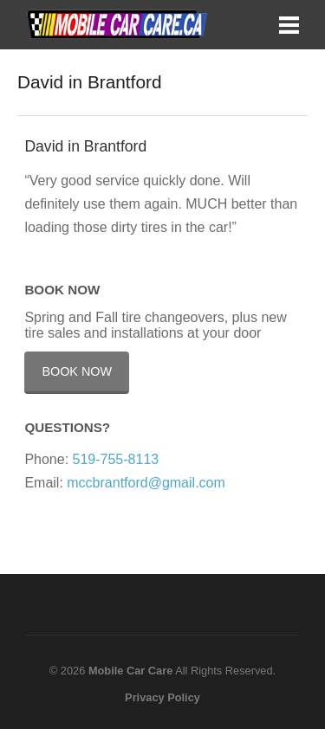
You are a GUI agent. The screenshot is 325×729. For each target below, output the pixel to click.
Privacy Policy (162, 697)
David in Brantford (85, 146)
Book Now (77, 371)
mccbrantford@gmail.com (146, 482)
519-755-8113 (116, 459)
